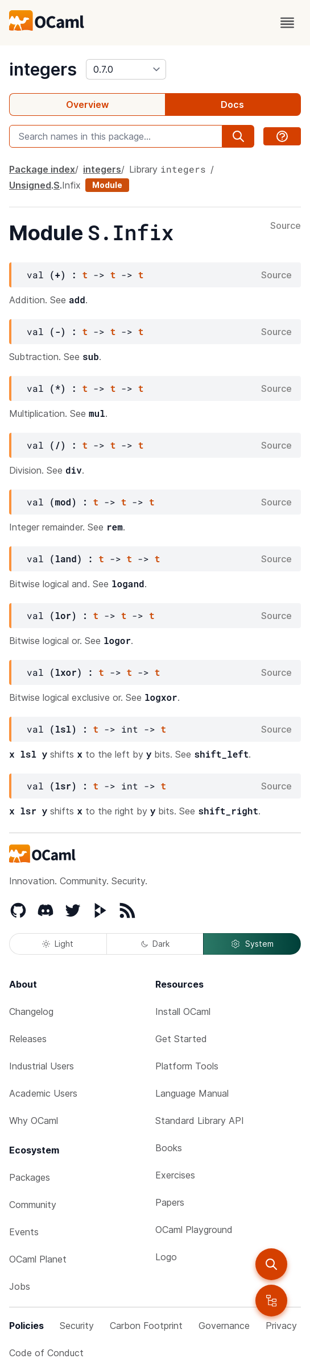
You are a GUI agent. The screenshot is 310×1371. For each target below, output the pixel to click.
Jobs (19, 1286)
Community (32, 1204)
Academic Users (43, 1093)
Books (168, 1147)
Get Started (181, 1038)
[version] (126, 69)
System (252, 944)
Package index (42, 169)
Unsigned (30, 185)
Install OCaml (182, 1011)
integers (43, 69)
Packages (29, 1177)
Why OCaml (33, 1120)
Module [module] (107, 185)
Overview (87, 104)
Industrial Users (41, 1066)
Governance (224, 1325)
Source (285, 226)
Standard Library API (199, 1120)
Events (24, 1232)
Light (57, 943)
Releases (28, 1038)
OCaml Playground (194, 1229)
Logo (166, 1257)
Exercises (175, 1175)
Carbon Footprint (146, 1325)
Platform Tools (186, 1066)
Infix (71, 185)
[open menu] (287, 23)
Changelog (31, 1011)
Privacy (281, 1325)
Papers (169, 1202)
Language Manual (192, 1093)
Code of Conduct (46, 1353)
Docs (232, 104)
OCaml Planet (38, 1259)
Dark (155, 943)
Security (77, 1325)
